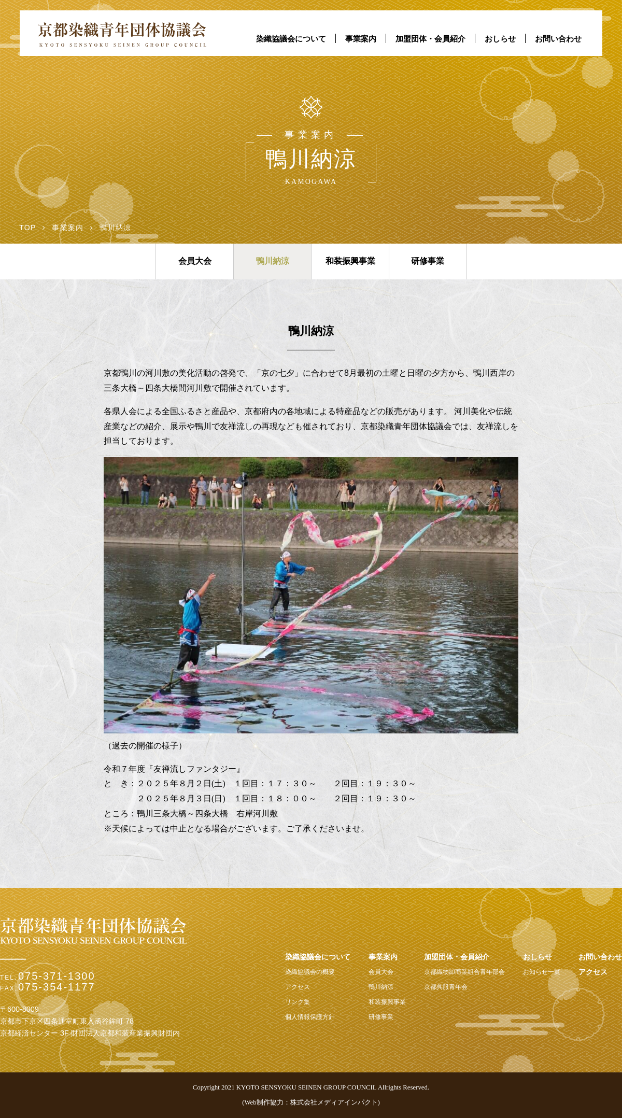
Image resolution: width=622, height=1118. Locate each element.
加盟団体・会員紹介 (430, 38)
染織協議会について (291, 38)
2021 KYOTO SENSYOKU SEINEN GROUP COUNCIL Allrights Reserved (324, 1087)
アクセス (297, 987)
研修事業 (427, 261)
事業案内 (360, 38)
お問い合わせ (558, 38)
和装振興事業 (350, 261)
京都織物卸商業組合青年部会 (464, 972)
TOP (27, 227)
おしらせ (500, 38)
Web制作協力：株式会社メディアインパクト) (311, 1102)
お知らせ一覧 (541, 972)
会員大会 (194, 261)
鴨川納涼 (272, 261)
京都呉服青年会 (446, 987)
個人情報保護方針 (310, 1017)
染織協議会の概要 (310, 972)
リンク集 (297, 1002)
